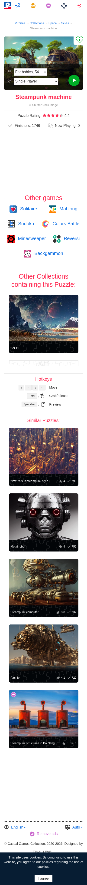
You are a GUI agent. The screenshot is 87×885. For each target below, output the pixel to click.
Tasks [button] (33, 5)
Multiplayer (18, 5)
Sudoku (25, 223)
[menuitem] (18, 5)
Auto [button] (76, 827)
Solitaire (28, 208)
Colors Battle (65, 223)
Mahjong (67, 208)
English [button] (17, 827)
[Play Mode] (36, 81)
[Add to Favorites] (78, 40)
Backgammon (48, 253)
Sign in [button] (80, 5)
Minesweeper (31, 238)
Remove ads (47, 834)
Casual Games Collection (26, 843)
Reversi (71, 238)
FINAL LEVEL (43, 852)
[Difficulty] (30, 72)
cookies (35, 857)
